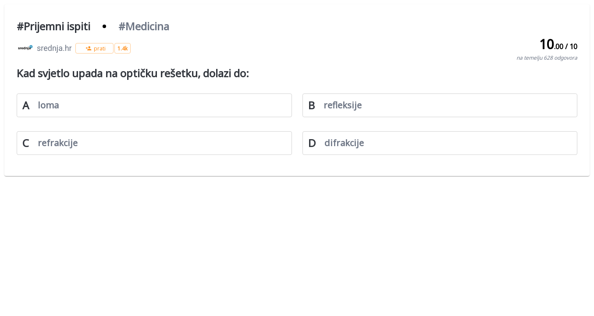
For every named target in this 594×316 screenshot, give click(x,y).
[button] (94, 48)
